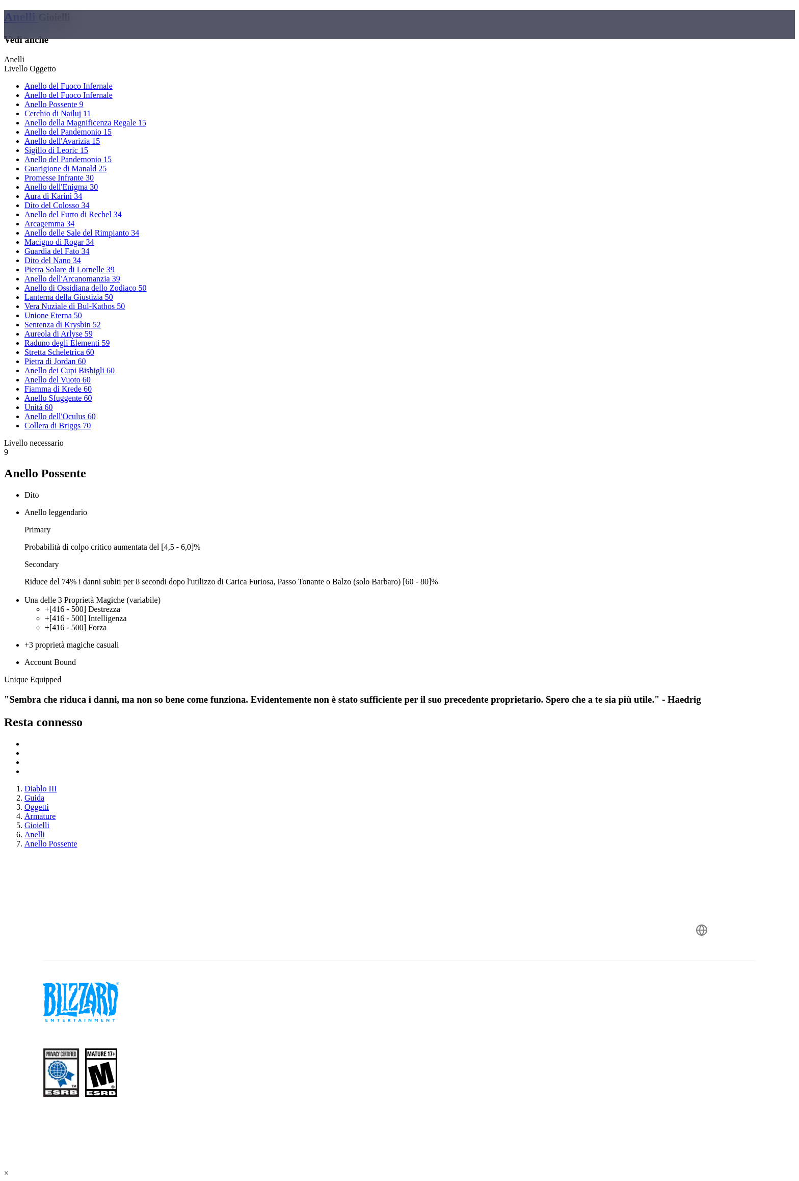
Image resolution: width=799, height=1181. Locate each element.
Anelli (21, 16)
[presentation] (50, 36)
